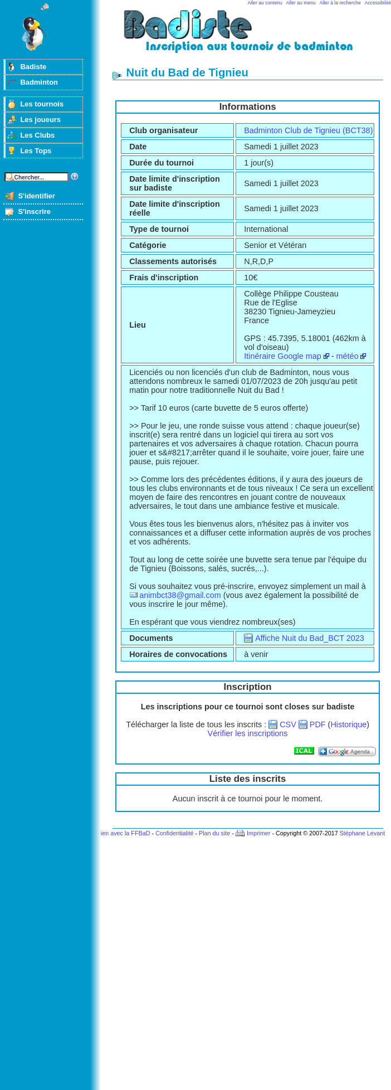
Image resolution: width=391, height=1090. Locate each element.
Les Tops (35, 151)
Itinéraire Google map (282, 356)
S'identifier (36, 196)
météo (347, 356)
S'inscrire (34, 211)
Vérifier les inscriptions (248, 733)
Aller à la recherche (340, 3)
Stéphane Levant (362, 833)
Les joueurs (40, 119)
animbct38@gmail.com (180, 595)
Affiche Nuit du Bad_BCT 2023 (309, 638)
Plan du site (214, 833)
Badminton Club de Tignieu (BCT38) (308, 130)
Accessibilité (378, 3)
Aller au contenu (265, 3)
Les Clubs (37, 135)
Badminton (39, 82)
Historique (348, 724)
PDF (318, 724)
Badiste (33, 66)
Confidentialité (174, 833)
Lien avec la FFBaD (123, 833)
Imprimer (259, 833)
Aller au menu (301, 3)
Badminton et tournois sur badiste (252, 36)
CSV (288, 724)
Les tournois (41, 104)
